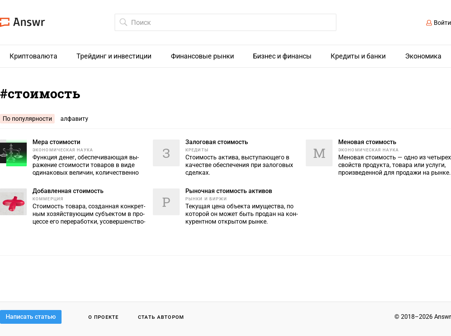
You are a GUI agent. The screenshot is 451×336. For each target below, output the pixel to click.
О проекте (103, 317)
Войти (442, 22)
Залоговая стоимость (216, 142)
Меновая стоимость (367, 142)
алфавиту (74, 118)
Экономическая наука (62, 150)
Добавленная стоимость (68, 191)
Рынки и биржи (206, 198)
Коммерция (47, 198)
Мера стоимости (56, 142)
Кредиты (197, 150)
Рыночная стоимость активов (228, 191)
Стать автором (161, 317)
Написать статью (31, 316)
